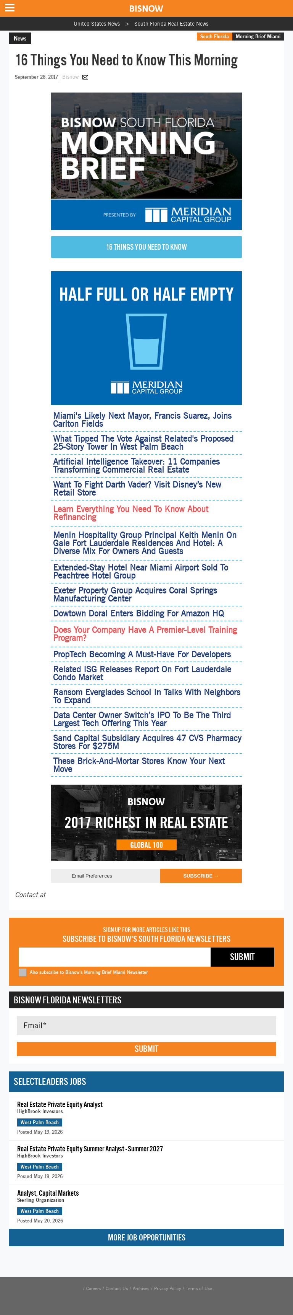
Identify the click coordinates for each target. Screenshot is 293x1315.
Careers (93, 1288)
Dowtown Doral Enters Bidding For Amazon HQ (138, 613)
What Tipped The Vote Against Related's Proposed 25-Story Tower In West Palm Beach (143, 443)
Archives (141, 1288)
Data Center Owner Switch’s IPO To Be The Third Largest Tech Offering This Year (142, 719)
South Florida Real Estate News (171, 24)
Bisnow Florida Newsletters (68, 1000)
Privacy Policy (167, 1288)
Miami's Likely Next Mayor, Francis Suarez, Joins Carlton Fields (142, 420)
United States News (97, 24)
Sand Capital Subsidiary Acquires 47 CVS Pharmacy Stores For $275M (147, 742)
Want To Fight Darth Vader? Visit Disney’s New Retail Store (137, 488)
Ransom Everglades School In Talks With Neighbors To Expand (146, 696)
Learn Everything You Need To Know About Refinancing (130, 513)
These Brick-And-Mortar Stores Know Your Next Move (139, 765)
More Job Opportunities (146, 1237)
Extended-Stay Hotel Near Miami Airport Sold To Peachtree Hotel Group (140, 571)
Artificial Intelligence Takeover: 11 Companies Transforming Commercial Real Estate (136, 466)
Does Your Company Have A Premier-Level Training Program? (145, 634)
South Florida (214, 36)
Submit (146, 1049)
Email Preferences (92, 876)
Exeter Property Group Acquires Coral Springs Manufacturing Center (135, 594)
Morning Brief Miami (258, 36)
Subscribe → (201, 876)
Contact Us (117, 1288)
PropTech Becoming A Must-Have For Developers (142, 654)
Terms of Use (199, 1288)
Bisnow (70, 77)
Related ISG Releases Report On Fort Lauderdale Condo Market (142, 673)
